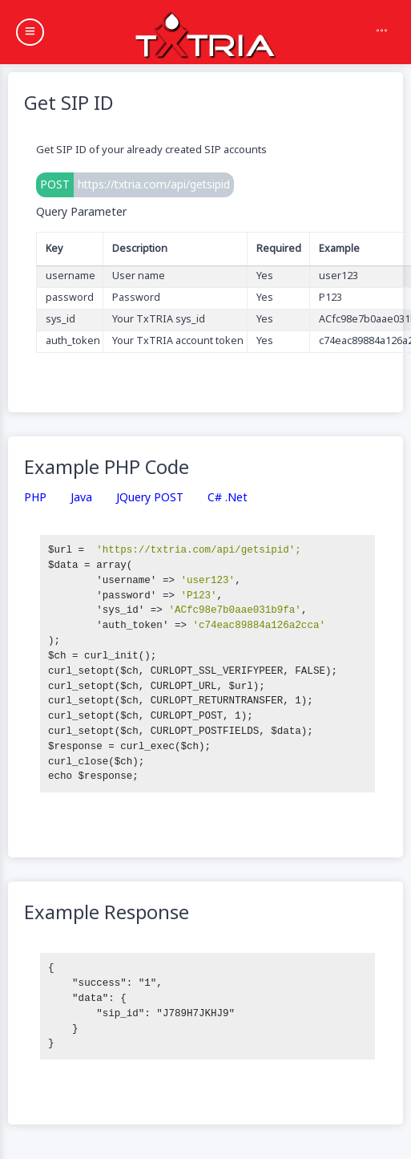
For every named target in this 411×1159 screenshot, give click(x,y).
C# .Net (228, 497)
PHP (35, 497)
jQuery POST (149, 497)
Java (81, 497)
